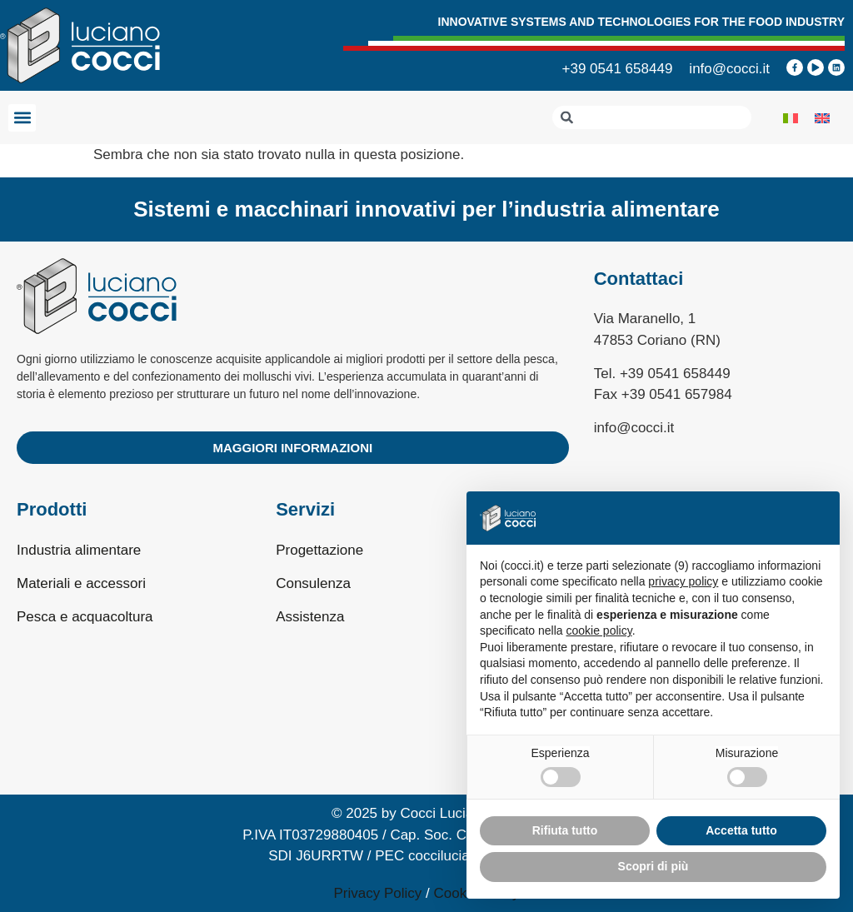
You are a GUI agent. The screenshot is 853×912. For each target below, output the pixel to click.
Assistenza (310, 617)
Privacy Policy (378, 893)
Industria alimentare (79, 550)
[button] (22, 118)
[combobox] (651, 117)
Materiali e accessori (81, 583)
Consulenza (313, 583)
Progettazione (319, 550)
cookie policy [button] (599, 630)
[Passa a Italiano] (790, 117)
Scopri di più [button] (653, 866)
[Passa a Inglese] (822, 117)
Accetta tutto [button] (741, 830)
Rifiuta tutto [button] (565, 830)
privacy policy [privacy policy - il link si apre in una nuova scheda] (683, 581)
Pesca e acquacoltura (85, 617)
